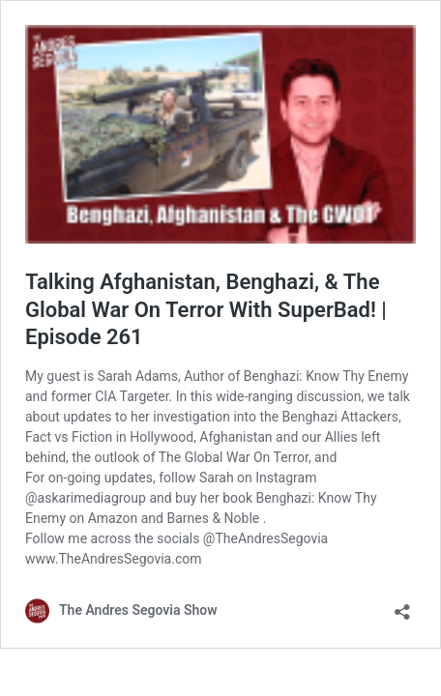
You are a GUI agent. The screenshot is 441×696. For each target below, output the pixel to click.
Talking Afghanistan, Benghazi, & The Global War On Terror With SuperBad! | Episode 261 (206, 309)
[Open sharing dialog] (402, 606)
